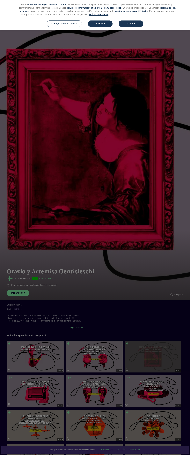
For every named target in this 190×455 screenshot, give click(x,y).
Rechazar (100, 23)
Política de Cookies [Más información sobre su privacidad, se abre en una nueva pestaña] (98, 14)
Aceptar (131, 23)
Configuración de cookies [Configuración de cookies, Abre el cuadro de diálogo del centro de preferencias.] (64, 23)
